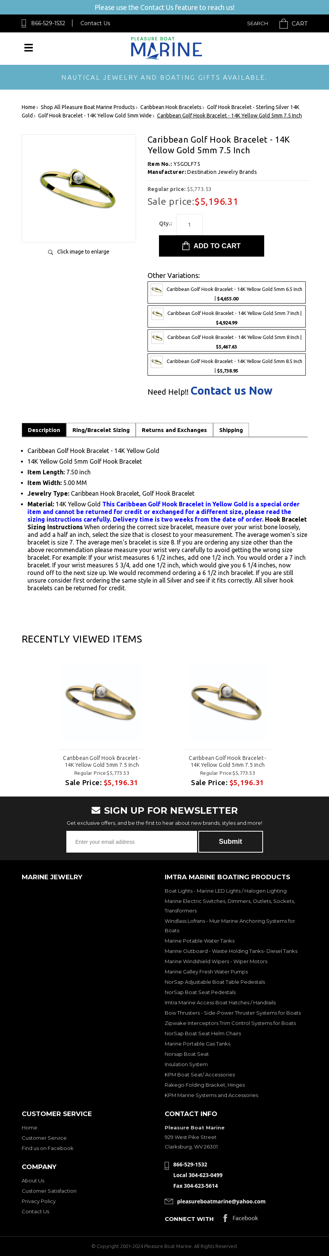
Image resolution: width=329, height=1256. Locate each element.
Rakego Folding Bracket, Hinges (205, 1085)
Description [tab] (44, 430)
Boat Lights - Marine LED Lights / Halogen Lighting (226, 891)
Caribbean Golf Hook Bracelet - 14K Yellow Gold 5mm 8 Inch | (226, 340)
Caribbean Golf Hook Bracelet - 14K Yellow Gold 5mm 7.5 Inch (102, 761)
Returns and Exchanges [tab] (174, 430)
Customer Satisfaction (49, 1191)
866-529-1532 (48, 23)
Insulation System (186, 1064)
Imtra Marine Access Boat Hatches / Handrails (220, 1002)
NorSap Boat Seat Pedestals (200, 992)
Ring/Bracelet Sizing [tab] (101, 430)
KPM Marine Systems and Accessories (211, 1095)
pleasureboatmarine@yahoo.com (221, 1201)
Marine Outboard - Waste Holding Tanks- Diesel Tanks (231, 951)
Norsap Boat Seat (187, 1054)
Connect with (189, 1218)
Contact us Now (232, 390)
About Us (33, 1180)
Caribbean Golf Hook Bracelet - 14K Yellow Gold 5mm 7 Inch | (226, 316)
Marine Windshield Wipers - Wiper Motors (216, 961)
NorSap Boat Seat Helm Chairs (203, 1033)
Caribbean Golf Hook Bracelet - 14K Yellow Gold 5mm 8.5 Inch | (226, 364)
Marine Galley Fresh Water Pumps (206, 972)
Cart (300, 23)
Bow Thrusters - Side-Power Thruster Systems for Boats (233, 1013)
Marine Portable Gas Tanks (197, 1044)
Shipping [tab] (231, 430)
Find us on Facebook (48, 1148)
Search (257, 23)
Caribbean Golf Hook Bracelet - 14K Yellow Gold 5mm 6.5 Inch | (226, 292)
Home (29, 1127)
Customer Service (44, 1138)
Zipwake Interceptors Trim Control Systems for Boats (230, 1023)
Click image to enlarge (83, 252)
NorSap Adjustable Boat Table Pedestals (215, 982)
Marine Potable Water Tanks (199, 941)
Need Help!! (168, 392)
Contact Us (95, 23)
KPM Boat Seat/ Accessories (200, 1074)
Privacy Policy (39, 1201)
